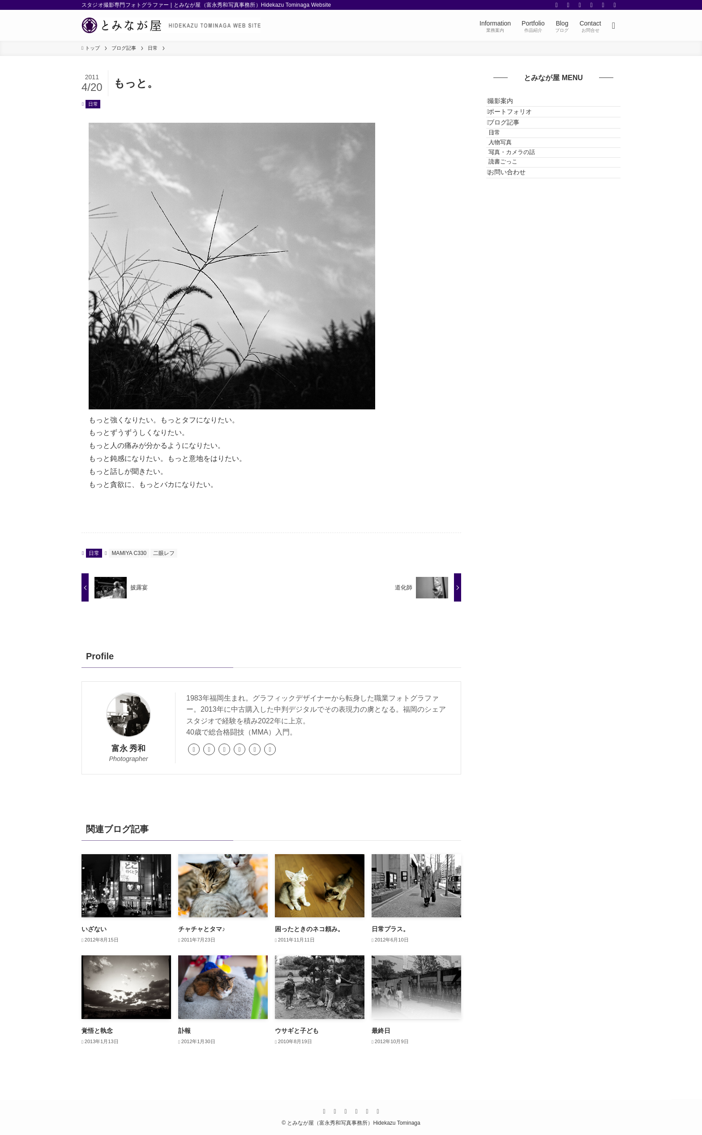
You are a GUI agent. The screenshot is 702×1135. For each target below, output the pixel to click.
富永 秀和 (128, 748)
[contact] (615, 5)
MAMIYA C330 (128, 553)
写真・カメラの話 (524, 193)
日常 (93, 104)
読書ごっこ (515, 210)
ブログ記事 (511, 142)
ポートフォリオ (517, 123)
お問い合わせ (514, 227)
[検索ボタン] (614, 25)
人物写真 (512, 176)
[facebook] (556, 5)
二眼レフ (164, 553)
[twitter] (568, 5)
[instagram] (580, 5)
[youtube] (591, 5)
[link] (194, 749)
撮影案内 (508, 104)
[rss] (603, 5)
